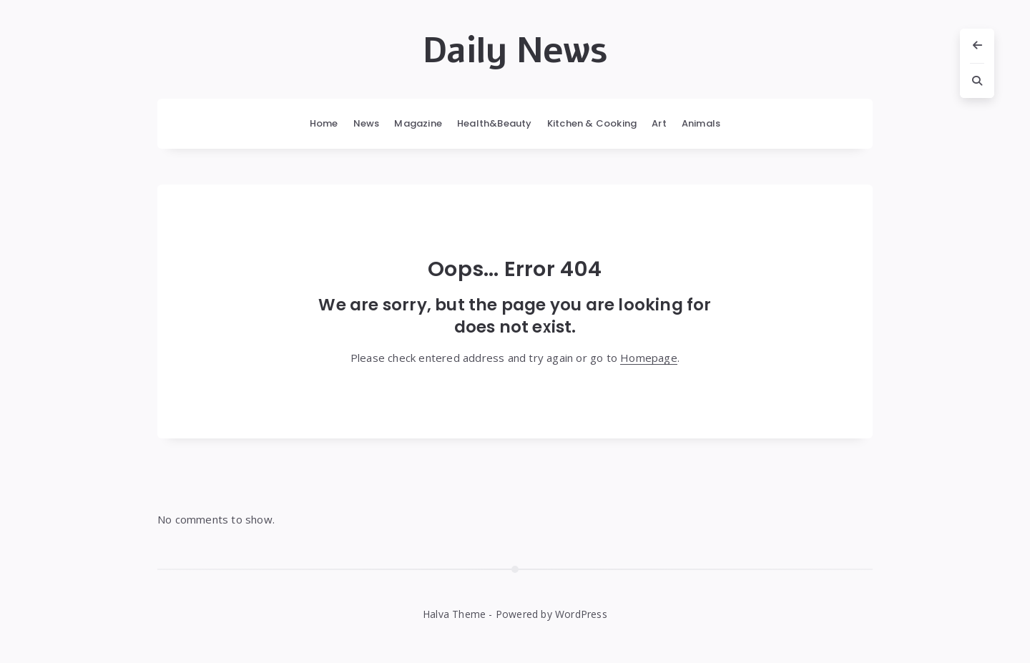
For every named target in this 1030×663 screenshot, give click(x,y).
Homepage (648, 357)
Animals (701, 123)
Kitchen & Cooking (592, 123)
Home (324, 123)
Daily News (515, 51)
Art (659, 123)
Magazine (418, 123)
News (366, 123)
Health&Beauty (494, 123)
